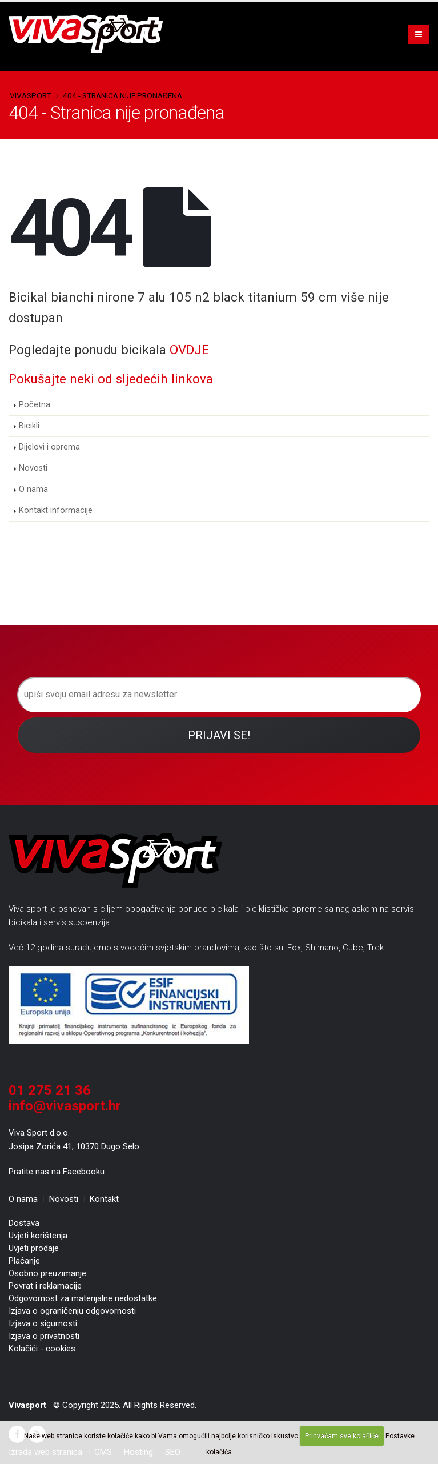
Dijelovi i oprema (49, 447)
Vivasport (30, 95)
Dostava (24, 1223)
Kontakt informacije (56, 510)
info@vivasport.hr (65, 1106)
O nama (33, 489)
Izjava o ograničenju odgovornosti (72, 1311)
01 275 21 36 (50, 1090)
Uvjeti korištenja (38, 1235)
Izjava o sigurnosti (43, 1323)
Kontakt (104, 1199)
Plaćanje (24, 1261)
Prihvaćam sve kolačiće (342, 1436)
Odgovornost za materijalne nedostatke (83, 1298)
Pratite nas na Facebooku (57, 1171)
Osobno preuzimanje (47, 1273)
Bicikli (29, 426)
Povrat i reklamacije (45, 1286)
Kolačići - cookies (42, 1348)
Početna (34, 405)
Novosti (33, 468)
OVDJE (189, 349)
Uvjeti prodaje (34, 1248)
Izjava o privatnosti (44, 1336)
